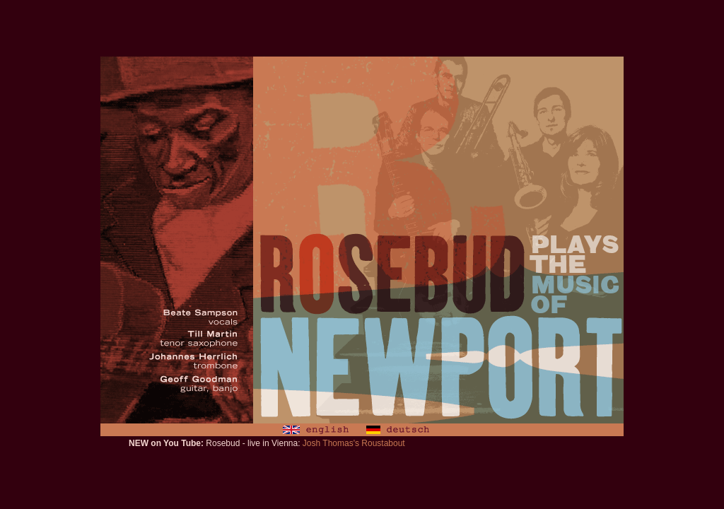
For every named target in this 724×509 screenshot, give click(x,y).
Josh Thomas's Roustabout (354, 443)
